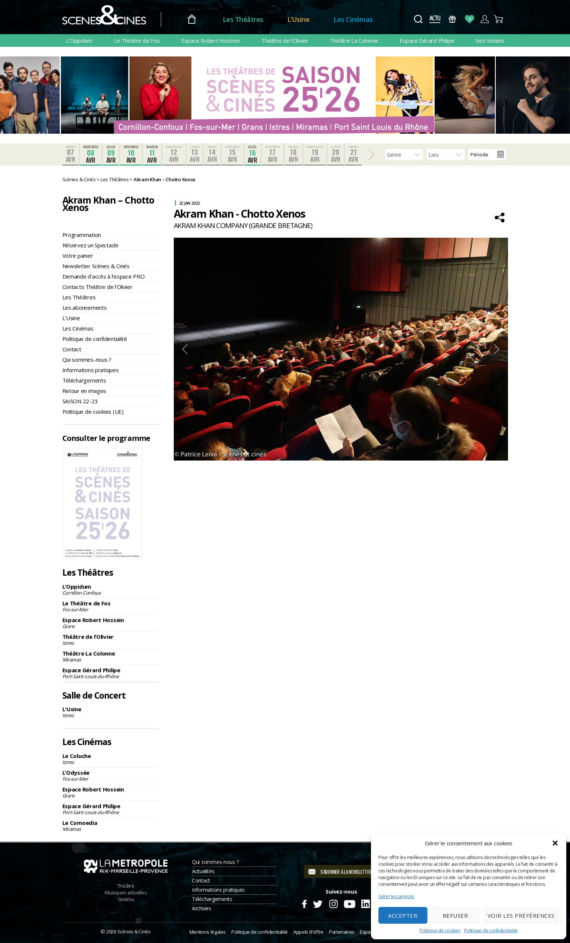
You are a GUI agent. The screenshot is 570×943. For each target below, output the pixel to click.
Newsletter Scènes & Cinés (96, 266)
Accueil (192, 19)
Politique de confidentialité (491, 930)
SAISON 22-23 (80, 401)
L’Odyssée (110, 775)
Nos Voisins (489, 40)
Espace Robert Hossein (210, 40)
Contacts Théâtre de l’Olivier (97, 286)
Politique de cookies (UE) (93, 411)
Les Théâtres (243, 19)
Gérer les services (396, 896)
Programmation (81, 234)
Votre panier (77, 255)
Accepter (402, 915)
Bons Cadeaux (452, 19)
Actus (435, 19)
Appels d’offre (308, 932)
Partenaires (341, 932)
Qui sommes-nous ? (86, 359)
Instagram (333, 903)
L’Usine (298, 19)
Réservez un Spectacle (90, 245)
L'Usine (110, 712)
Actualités (203, 871)
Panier (499, 19)
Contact (71, 349)
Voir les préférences (521, 915)
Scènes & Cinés (134, 931)
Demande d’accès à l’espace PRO (103, 276)
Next (496, 349)
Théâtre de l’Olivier (285, 40)
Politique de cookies (440, 930)
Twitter (317, 903)
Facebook (304, 903)
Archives (201, 908)
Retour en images (84, 390)
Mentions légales (207, 932)
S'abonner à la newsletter (345, 871)
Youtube (349, 903)
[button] (555, 843)
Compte (484, 19)
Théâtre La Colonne (354, 40)
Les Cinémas (353, 19)
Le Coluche (110, 758)
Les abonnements (84, 307)
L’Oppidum (79, 40)
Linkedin (366, 903)
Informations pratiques (90, 370)
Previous (184, 349)
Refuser (455, 915)
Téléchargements (84, 380)
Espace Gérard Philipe (427, 40)
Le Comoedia (110, 825)
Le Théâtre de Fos (137, 40)
